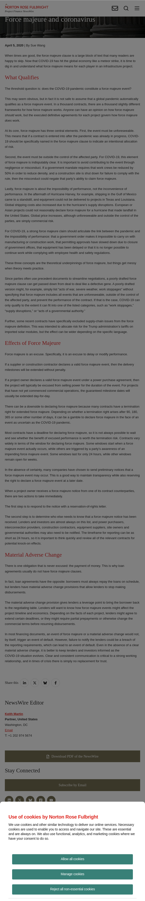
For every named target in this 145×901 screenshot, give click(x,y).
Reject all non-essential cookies (72, 889)
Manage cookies (72, 874)
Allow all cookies (72, 859)
